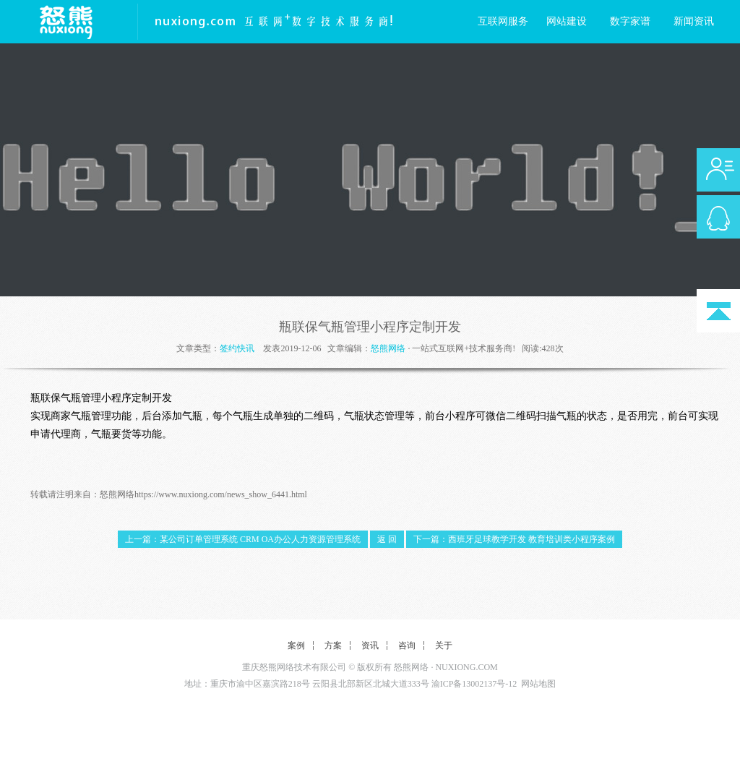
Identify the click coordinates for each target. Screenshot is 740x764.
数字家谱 (630, 21)
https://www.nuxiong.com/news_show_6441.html (220, 494)
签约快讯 (237, 348)
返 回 (387, 539)
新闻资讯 (694, 21)
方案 (333, 645)
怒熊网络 (388, 348)
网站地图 (538, 684)
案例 (296, 645)
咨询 (407, 645)
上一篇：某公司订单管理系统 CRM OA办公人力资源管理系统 (243, 539)
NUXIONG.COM (466, 667)
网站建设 (566, 21)
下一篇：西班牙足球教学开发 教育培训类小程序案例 (514, 539)
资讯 (370, 645)
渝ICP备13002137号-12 (474, 684)
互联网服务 (503, 21)
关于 (443, 645)
